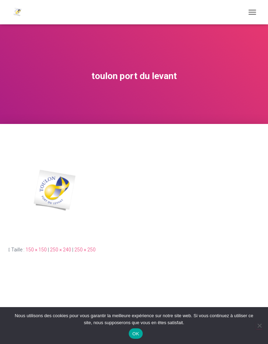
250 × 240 (60, 249)
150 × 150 (36, 249)
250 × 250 (85, 249)
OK (135, 333)
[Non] (259, 325)
